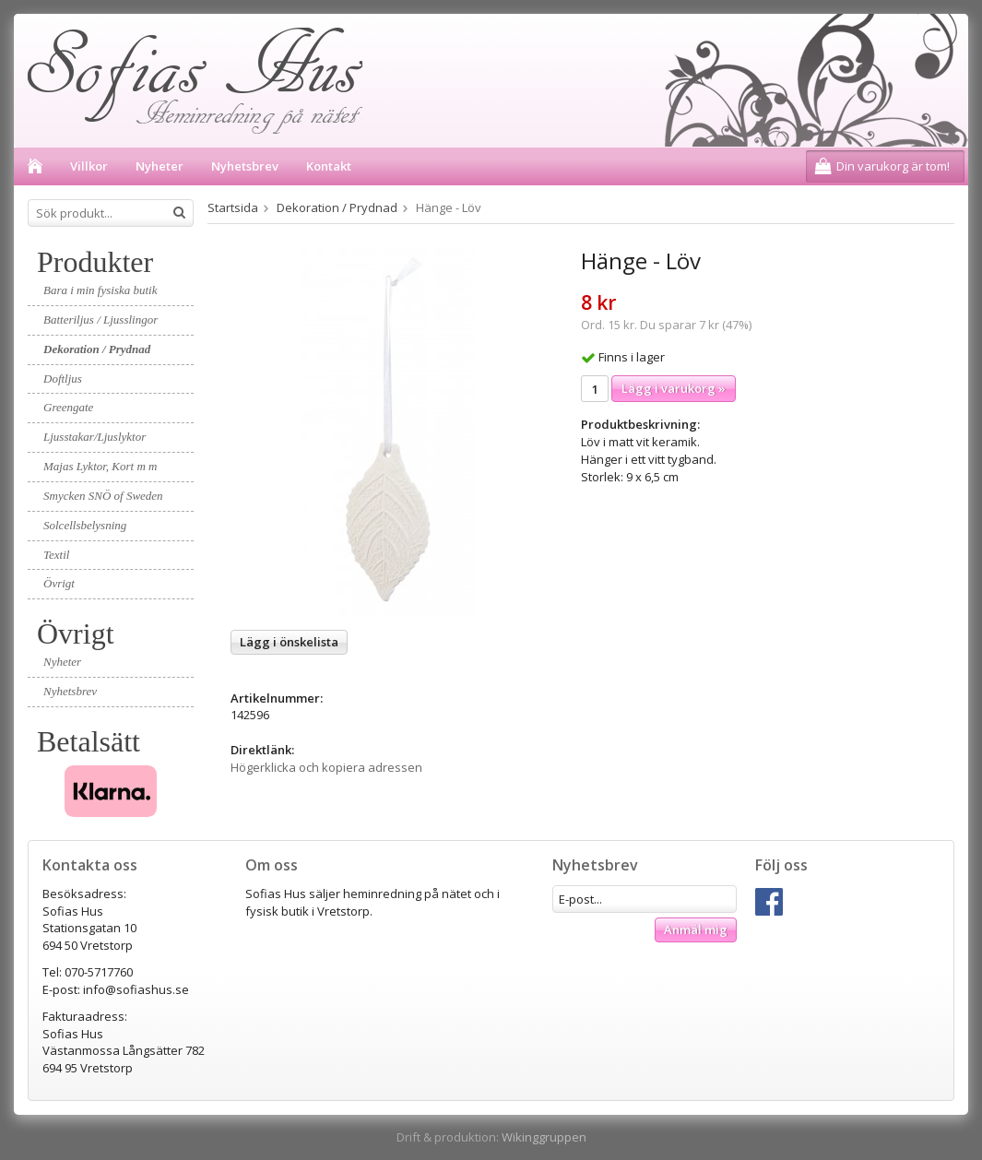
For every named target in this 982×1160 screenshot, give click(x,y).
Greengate (68, 407)
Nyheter (159, 166)
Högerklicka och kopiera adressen (326, 767)
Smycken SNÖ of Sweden (103, 496)
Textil (56, 555)
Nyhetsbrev (244, 166)
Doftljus (62, 378)
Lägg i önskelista (289, 641)
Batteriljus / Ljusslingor (100, 319)
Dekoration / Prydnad (96, 349)
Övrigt (59, 583)
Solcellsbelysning (84, 525)
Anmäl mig (696, 929)
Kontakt (328, 166)
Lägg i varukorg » (673, 388)
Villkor (89, 166)
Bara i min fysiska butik (100, 290)
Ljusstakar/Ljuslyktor (94, 437)
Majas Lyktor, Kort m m (100, 466)
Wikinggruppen (544, 1137)
